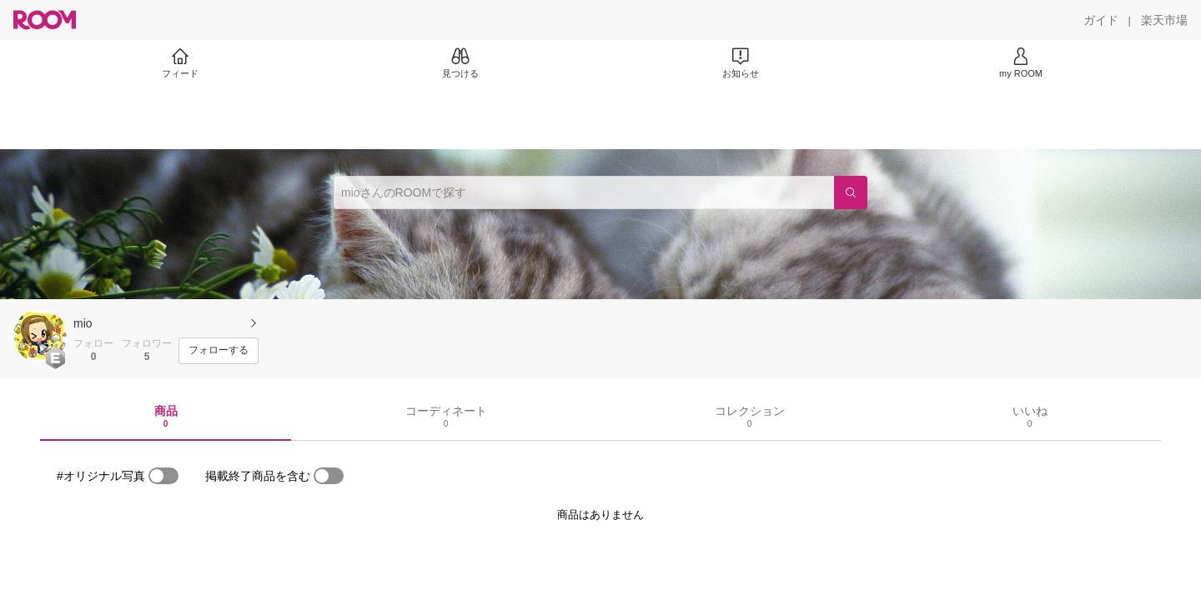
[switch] (163, 476)
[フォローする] (218, 351)
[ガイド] (1100, 20)
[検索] (850, 192)
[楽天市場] (1164, 20)
